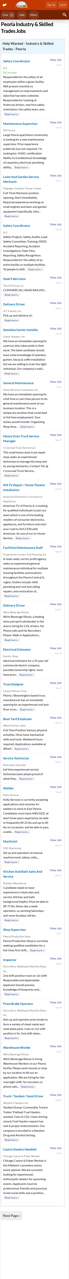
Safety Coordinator (16, 61)
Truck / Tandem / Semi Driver (23, 1096)
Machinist (10, 841)
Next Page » (11, 1216)
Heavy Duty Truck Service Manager (21, 438)
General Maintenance (18, 383)
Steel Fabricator (14, 279)
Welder (8, 788)
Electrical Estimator (17, 649)
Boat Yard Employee (17, 719)
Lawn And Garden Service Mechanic (21, 179)
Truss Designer (13, 684)
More (33, 14)
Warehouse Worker (17, 1047)
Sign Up (51, 4)
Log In (63, 4)
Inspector (10, 960)
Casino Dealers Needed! (20, 1149)
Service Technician (16, 758)
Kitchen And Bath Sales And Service (22, 874)
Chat (8, 15)
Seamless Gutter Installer (20, 330)
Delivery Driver (14, 304)
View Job (55, 59)
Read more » (12, 114)
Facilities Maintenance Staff (23, 548)
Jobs (22, 14)
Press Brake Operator (18, 1004)
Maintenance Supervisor (20, 124)
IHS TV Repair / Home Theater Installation (24, 487)
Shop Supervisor (14, 930)
